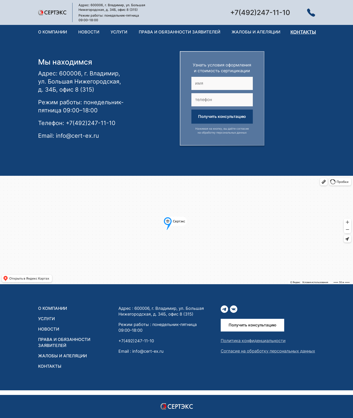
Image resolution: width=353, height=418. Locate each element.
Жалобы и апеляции (256, 32)
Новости (88, 32)
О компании (52, 32)
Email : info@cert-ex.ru (140, 351)
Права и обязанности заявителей (179, 32)
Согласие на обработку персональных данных (268, 351)
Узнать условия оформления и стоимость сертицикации (222, 68)
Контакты (303, 32)
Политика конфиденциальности (253, 340)
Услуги (119, 32)
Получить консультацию (222, 116)
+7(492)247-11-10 (136, 340)
